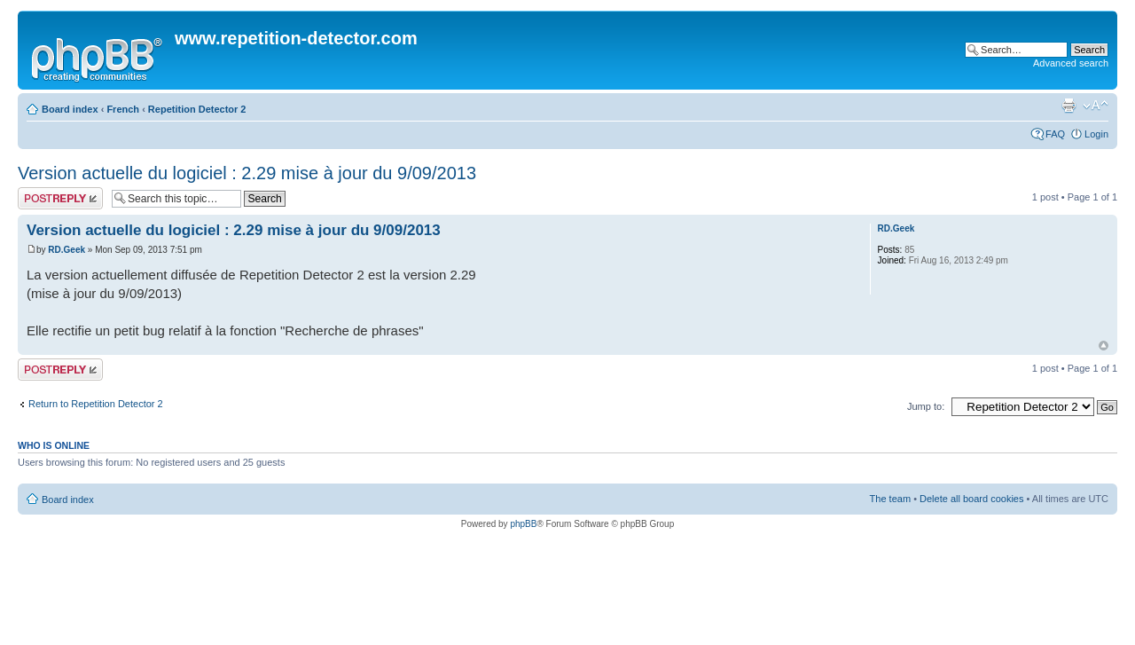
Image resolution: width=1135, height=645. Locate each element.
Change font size (1095, 106)
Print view (1068, 106)
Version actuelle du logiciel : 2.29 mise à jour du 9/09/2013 (247, 173)
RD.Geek (66, 250)
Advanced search (1070, 63)
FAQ (1055, 134)
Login (1096, 134)
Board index (70, 109)
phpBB (523, 524)
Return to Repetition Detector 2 (95, 403)
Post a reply (60, 198)
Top (1103, 345)
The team (890, 498)
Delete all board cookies (971, 498)
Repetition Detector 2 (197, 109)
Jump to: (925, 406)
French (122, 109)
